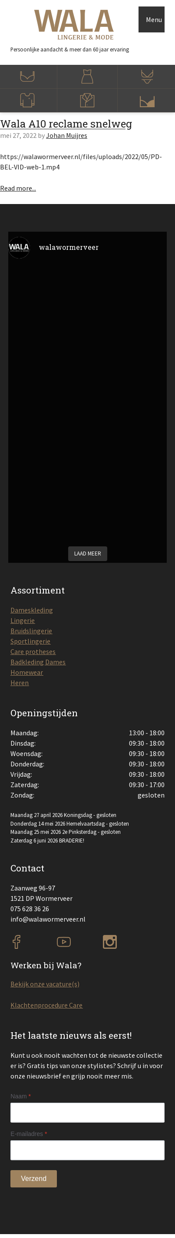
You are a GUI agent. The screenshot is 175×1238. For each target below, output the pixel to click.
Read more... (18, 188)
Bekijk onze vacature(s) (44, 984)
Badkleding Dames (38, 661)
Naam (20, 1096)
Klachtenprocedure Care (46, 1005)
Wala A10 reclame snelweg (66, 124)
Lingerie (22, 620)
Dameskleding (31, 610)
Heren (19, 682)
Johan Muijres (66, 135)
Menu (154, 19)
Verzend (33, 1178)
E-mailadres (28, 1133)
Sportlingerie (30, 641)
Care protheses (33, 651)
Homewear (26, 672)
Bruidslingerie (31, 630)
